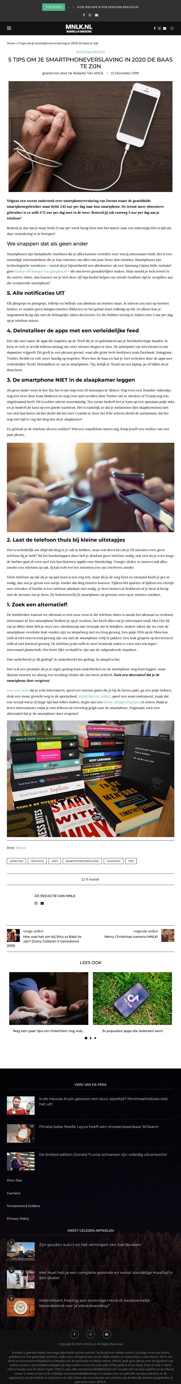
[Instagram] (90, 15)
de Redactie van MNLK (86, 73)
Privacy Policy (18, 1218)
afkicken (37, 861)
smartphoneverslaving (82, 861)
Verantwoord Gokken (23, 1206)
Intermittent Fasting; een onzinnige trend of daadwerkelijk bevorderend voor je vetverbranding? (94, 1303)
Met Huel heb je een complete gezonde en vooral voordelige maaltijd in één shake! (106, 1275)
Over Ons (14, 1180)
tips (131, 861)
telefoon (113, 861)
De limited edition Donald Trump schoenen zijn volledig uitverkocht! (103, 1154)
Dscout (21, 848)
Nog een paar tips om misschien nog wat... (48, 1031)
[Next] (73, 7)
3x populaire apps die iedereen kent (132, 1031)
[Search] (172, 28)
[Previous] (69, 7)
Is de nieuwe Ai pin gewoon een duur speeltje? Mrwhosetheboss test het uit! (103, 1101)
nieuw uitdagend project (122, 702)
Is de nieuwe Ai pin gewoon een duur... (108, 7)
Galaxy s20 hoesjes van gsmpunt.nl (41, 271)
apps (55, 861)
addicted (16, 861)
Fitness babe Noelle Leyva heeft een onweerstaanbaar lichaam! (98, 1126)
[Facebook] (84, 15)
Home (11, 43)
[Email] (96, 15)
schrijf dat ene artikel (94, 696)
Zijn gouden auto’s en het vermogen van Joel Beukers (90, 1244)
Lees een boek (18, 690)
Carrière (14, 1193)
